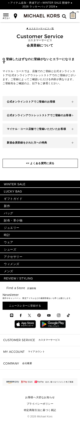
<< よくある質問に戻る (40, 163)
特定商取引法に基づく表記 (40, 410)
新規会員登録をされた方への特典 (27, 142)
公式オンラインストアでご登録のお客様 (31, 101)
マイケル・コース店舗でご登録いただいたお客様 (36, 128)
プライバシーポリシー (40, 403)
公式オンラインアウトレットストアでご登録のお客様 (39, 115)
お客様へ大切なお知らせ (40, 397)
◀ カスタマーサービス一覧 (40, 28)
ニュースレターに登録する (25, 305)
